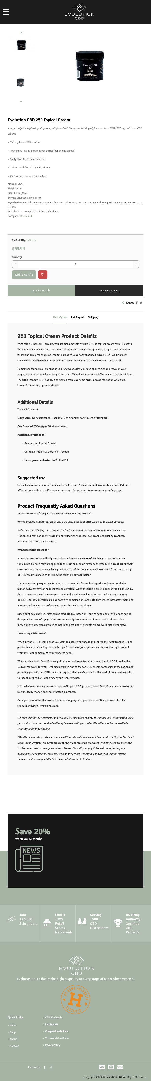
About (13, 1039)
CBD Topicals (26, 216)
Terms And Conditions (57, 1038)
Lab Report (77, 317)
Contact (14, 1046)
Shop (13, 1032)
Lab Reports (51, 1024)
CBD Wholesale (53, 1017)
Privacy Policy (52, 1045)
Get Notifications (109, 290)
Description (60, 317)
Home (13, 1025)
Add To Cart (24, 274)
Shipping (93, 317)
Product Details (41, 290)
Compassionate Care (56, 1031)
